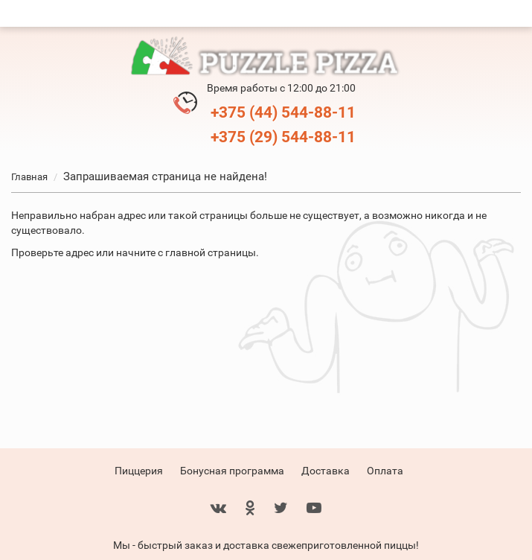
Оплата (385, 471)
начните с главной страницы (186, 252)
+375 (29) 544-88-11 (283, 137)
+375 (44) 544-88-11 (283, 112)
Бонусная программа (232, 471)
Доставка (325, 471)
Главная (29, 176)
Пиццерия (139, 471)
